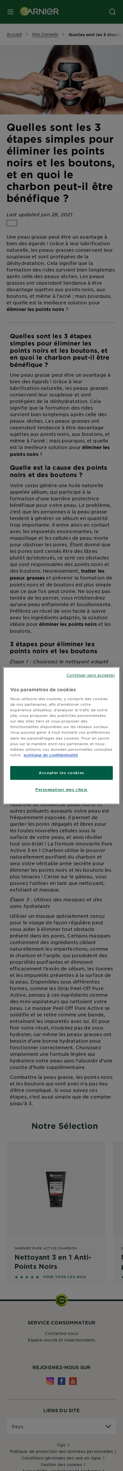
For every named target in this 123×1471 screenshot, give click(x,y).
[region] (61, 735)
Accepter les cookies (61, 772)
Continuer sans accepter (91, 675)
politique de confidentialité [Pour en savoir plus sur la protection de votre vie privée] (51, 754)
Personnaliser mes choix (61, 789)
